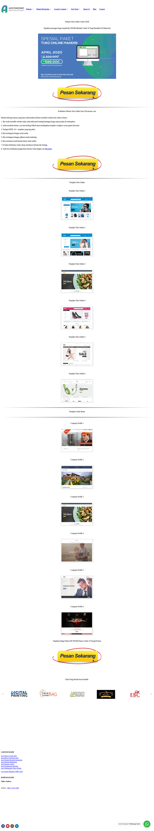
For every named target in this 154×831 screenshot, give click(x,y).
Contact (102, 9)
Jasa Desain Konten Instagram (11, 760)
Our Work (74, 9)
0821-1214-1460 (13, 788)
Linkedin (17, 826)
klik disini (48, 149)
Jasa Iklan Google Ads (9, 756)
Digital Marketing (42, 9)
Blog (94, 9)
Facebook (3, 826)
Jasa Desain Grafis (7, 764)
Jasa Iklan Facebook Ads (9, 758)
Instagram (12, 826)
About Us (86, 9)
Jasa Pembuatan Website (9, 766)
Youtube (8, 826)
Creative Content (60, 9)
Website (29, 9)
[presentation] (3, 694)
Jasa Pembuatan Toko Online (11, 768)
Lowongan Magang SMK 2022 (12, 771)
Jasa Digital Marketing (9, 762)
